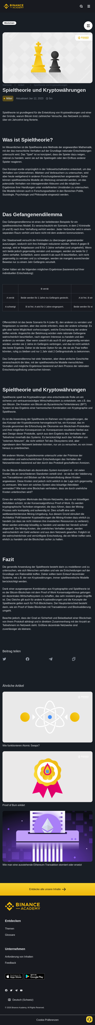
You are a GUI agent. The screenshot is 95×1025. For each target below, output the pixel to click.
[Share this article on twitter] (4, 659)
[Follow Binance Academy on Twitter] (11, 990)
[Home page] (14, 6)
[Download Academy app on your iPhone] (14, 976)
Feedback (10, 962)
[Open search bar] (80, 6)
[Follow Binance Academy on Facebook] (6, 990)
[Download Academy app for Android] (34, 976)
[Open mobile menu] (88, 6)
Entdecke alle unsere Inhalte (47, 889)
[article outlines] (88, 25)
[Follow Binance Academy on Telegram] (16, 990)
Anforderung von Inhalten (19, 956)
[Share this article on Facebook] (27, 659)
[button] (89, 6)
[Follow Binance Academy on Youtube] (21, 990)
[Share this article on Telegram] (50, 659)
